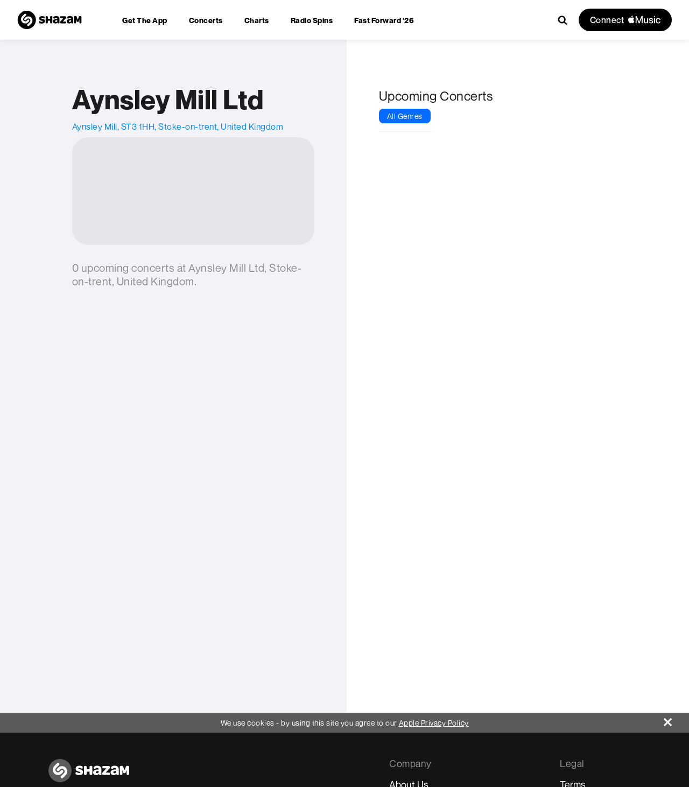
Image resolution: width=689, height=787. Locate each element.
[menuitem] (144, 20)
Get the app (144, 20)
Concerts (206, 20)
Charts (256, 20)
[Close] (676, 719)
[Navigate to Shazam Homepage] (49, 20)
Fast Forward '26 (384, 20)
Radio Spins (312, 20)
